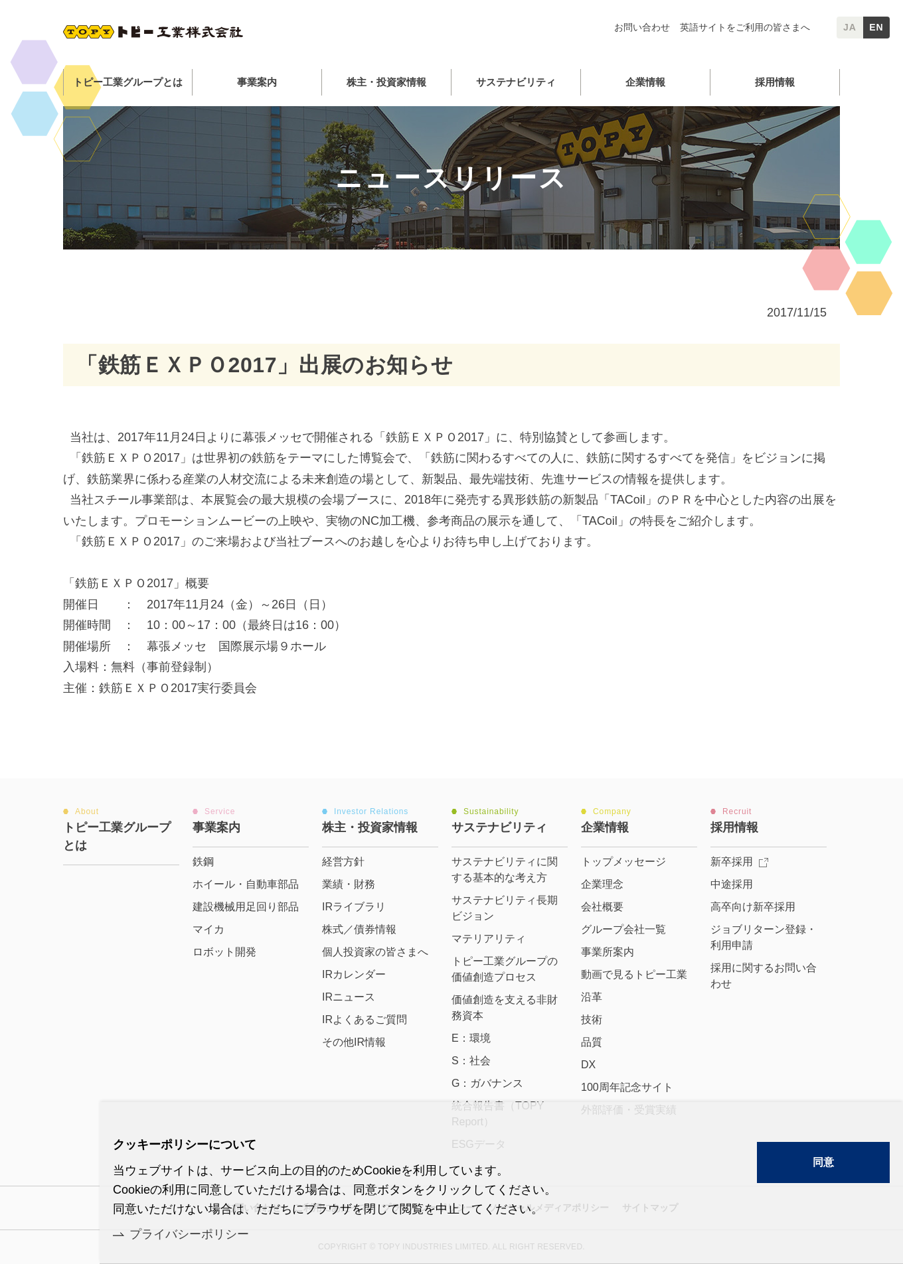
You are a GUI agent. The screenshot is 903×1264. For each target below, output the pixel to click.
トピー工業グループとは (128, 82)
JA (850, 27)
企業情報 (645, 82)
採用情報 (775, 82)
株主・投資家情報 (386, 82)
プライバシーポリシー (189, 1234)
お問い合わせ (642, 27)
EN (876, 27)
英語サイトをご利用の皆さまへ (745, 27)
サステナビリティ (516, 82)
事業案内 (257, 82)
